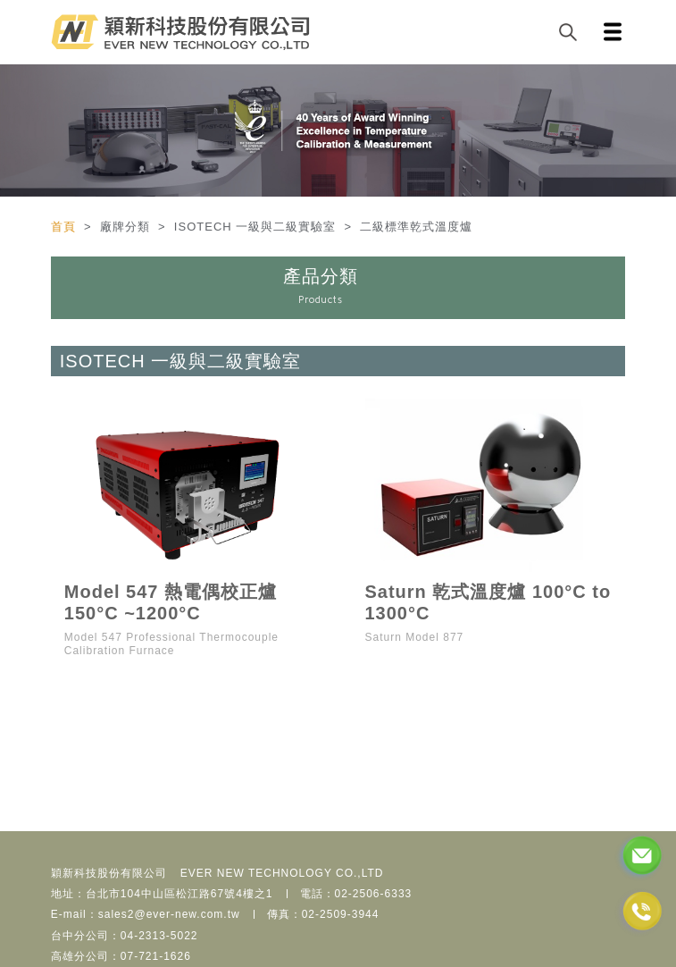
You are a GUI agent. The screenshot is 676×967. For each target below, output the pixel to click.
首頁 (65, 226)
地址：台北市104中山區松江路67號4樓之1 (162, 893)
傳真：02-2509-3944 (323, 914)
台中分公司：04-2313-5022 (124, 935)
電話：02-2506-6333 (356, 893)
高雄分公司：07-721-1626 (121, 956)
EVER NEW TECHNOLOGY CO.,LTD (282, 873)
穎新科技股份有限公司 (109, 873)
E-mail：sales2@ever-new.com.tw (145, 914)
